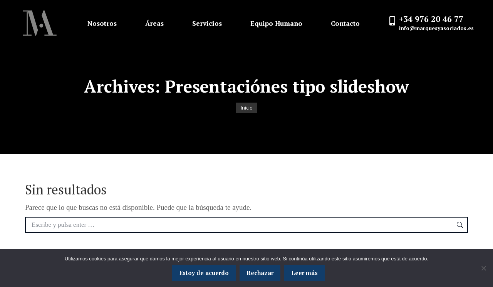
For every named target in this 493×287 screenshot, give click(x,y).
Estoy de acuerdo (204, 273)
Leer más (304, 273)
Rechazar (259, 273)
